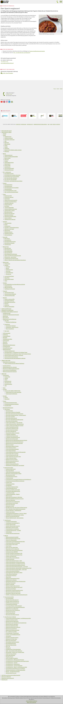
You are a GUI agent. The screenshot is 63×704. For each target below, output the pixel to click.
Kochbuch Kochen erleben (12, 452)
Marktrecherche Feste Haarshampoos (14, 464)
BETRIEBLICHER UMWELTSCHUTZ (9, 334)
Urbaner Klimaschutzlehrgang (13, 556)
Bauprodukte (7, 180)
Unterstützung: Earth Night (12, 526)
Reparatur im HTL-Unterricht (12, 571)
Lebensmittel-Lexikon (9, 233)
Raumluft (5, 364)
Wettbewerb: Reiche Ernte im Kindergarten (15, 604)
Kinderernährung (8, 227)
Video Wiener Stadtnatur (11, 596)
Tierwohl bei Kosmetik (9, 318)
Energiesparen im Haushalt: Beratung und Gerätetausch (18, 502)
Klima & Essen (7, 271)
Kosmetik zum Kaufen (9, 265)
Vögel (5, 303)
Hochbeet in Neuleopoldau (12, 509)
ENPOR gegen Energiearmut (12, 625)
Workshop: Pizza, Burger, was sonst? (14, 610)
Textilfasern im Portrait (9, 311)
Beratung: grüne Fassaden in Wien (13, 496)
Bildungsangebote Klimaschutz (13, 561)
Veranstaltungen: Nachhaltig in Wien (14, 595)
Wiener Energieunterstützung (12, 539)
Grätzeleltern (9, 554)
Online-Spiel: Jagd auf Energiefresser (14, 573)
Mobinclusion (9, 518)
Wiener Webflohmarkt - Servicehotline (14, 540)
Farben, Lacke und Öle (9, 322)
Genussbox (8, 658)
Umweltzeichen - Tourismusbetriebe (14, 688)
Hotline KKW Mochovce (11, 511)
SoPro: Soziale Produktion (12, 681)
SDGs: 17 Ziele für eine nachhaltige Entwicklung (15, 282)
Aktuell (4, 156)
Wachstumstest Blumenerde (12, 637)
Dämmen (6, 182)
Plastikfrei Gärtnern (8, 256)
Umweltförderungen (7, 370)
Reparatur (6, 174)
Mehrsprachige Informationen (10, 394)
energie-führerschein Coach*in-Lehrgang (13, 378)
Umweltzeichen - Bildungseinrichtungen (15, 682)
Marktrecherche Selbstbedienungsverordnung (16, 463)
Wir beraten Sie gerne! (6, 153)
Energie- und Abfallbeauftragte (13, 657)
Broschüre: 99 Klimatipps (12, 444)
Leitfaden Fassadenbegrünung (13, 460)
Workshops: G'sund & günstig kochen (14, 613)
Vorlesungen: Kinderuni (11, 598)
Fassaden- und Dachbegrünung (11, 250)
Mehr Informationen (31, 702)
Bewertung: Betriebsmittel (12, 648)
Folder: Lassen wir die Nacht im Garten (14, 448)
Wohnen (5, 320)
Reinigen (6, 326)
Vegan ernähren (8, 240)
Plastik (6, 169)
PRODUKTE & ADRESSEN (7, 333)
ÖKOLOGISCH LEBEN (6, 155)
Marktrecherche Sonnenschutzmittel (14, 466)
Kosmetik (5, 260)
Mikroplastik (7, 166)
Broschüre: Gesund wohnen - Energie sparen (16, 438)
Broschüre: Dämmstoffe (11, 441)
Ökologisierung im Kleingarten (13, 524)
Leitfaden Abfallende (11, 457)
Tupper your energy (10, 534)
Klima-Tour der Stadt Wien (12, 570)
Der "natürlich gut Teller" (11, 654)
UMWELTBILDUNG (5, 383)
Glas (5, 164)
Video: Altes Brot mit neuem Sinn (13, 479)
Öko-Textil (6, 353)
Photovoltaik (7, 188)
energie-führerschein (10, 547)
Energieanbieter (8, 212)
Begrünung (5, 339)
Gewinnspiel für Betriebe (11, 416)
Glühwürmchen (9, 292)
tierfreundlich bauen (9, 302)
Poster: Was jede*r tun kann (12, 476)
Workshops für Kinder (11, 611)
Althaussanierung (8, 178)
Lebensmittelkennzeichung (10, 231)
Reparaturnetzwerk (10, 527)
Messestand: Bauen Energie (12, 469)
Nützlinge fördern (8, 254)
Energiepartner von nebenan (12, 551)
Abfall (4, 158)
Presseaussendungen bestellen (11, 427)
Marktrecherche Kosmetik (12, 461)
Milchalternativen (8, 234)
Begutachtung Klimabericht (12, 622)
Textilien (5, 305)
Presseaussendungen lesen (10, 425)
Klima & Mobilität (8, 274)
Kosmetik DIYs (7, 262)
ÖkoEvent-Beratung (10, 523)
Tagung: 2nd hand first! (11, 579)
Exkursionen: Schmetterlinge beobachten (15, 564)
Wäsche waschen (8, 310)
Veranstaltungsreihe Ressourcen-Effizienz (15, 691)
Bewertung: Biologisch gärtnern (13, 650)
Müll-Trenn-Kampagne (11, 663)
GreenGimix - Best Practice (12, 350)
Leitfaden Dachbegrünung (12, 458)
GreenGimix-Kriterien (11, 348)
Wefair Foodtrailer (10, 607)
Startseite (18, 147)
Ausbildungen (7, 542)
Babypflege (7, 261)
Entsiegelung (7, 248)
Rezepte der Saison (8, 237)
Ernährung (5, 357)
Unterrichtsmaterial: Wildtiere (12, 593)
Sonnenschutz (7, 267)
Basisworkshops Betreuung (12, 644)
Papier (5, 168)
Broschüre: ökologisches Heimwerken (14, 436)
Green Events (6, 363)
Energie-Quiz (9, 505)
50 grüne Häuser (9, 621)
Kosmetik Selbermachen (10, 264)
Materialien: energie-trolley (12, 550)
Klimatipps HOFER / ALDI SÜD (13, 512)
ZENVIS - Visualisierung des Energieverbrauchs (16, 617)
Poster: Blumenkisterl (11, 473)
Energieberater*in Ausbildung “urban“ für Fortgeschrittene (17, 376)
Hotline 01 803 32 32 (11, 492)
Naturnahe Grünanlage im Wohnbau (14, 520)
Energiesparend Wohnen (11, 627)
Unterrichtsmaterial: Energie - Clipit (14, 583)
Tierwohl (5, 313)
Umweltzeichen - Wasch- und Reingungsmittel (16, 690)
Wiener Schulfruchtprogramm (13, 608)
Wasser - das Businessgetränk (13, 694)
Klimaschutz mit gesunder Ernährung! (9, 94)
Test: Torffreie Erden (10, 636)
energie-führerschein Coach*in (13, 548)
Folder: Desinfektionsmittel (12, 449)
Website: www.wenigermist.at (12, 601)
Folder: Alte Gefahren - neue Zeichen (14, 445)
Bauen (4, 176)
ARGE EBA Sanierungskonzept (13, 494)
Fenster (6, 183)
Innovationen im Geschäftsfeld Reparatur (15, 630)
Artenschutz (7, 286)
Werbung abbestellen (9, 329)
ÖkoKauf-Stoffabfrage (11, 345)
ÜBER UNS (3, 396)
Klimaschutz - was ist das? (10, 279)
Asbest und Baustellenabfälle (11, 179)
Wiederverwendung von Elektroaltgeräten (15, 692)
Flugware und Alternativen (10, 224)
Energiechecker (9, 500)
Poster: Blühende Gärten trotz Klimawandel (15, 475)
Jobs (51, 147)
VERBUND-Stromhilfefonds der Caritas (15, 537)
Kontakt (58, 147)
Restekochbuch (9, 679)
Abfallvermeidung (8, 161)
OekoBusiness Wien (7, 361)
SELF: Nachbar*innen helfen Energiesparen (15, 531)
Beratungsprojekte (8, 490)
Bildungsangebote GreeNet (12, 559)
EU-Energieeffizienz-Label (10, 213)
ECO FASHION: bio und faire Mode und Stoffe (14, 307)
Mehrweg (6, 165)
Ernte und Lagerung (8, 220)
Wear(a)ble (8, 599)
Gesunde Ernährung (8, 226)
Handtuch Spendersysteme (12, 660)
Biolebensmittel (8, 218)
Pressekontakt (7, 428)
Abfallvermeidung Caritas (12, 642)
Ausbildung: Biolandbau (11, 544)
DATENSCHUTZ (30, 147)
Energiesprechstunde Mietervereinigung (15, 503)
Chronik (5, 412)
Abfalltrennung (7, 159)
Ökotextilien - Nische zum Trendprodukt (15, 675)
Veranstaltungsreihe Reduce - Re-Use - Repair (16, 536)
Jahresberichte (7, 405)
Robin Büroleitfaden (10, 678)
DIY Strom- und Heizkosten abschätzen (13, 203)
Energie (4, 206)
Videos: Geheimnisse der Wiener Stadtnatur (14, 386)
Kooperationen (7, 404)
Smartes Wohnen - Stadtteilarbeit (13, 533)
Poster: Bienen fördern (11, 470)
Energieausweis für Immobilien (11, 210)
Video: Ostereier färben (11, 480)
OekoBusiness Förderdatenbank (13, 672)
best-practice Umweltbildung (9, 393)
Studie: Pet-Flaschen (10, 634)
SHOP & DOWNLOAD (6, 331)
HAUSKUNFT (9, 508)
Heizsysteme (7, 186)
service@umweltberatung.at (7, 63)
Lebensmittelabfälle (9, 230)
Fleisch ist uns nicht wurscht (10, 223)
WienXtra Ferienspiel (10, 605)
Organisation (6, 398)
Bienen (7, 291)
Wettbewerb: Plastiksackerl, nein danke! (15, 488)
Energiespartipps (8, 207)
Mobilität (5, 360)
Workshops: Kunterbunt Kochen (13, 614)
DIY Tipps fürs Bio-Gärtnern (10, 200)
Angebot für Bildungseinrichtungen (11, 337)
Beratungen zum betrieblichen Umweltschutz (16, 645)
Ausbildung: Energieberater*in (13, 545)
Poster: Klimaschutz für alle (12, 477)
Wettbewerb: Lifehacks (11, 602)
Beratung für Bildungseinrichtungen (11, 391)
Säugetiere (6, 300)
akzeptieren (31, 699)
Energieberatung (8, 209)
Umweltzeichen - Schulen (11, 685)
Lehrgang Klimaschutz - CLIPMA (13, 553)
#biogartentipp (7, 246)
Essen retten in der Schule (12, 567)
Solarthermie (7, 189)
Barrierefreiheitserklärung (40, 147)
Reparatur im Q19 (10, 528)
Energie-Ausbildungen (9, 373)
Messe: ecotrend (9, 467)
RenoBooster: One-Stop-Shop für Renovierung (16, 530)
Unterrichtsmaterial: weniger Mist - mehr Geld (16, 592)
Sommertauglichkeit (9, 191)
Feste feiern (7, 221)
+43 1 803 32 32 (4, 61)
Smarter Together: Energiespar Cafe (14, 576)
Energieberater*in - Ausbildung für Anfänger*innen (15, 375)
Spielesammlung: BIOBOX (12, 574)
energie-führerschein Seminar (11, 379)
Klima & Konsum (8, 272)
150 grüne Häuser (10, 493)
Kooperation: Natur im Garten (12, 455)
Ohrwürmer (8, 296)
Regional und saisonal (9, 236)
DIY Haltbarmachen (8, 196)
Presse (54, 147)
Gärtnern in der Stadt (9, 251)
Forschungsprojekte (9, 619)
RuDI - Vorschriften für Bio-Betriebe (14, 673)
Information (7, 432)
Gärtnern (5, 244)
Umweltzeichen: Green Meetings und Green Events (17, 684)
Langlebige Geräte (10, 515)
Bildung (6, 558)
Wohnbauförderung (8, 192)
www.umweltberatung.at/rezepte (37, 51)
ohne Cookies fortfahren (31, 701)
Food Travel (8, 568)
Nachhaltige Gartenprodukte (12, 664)
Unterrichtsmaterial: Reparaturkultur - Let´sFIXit (17, 589)
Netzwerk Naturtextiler (11, 667)
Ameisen (8, 289)
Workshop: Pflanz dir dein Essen (13, 616)
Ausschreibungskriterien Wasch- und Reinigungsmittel (18, 641)
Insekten (6, 288)
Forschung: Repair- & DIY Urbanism (14, 628)
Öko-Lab (8, 669)
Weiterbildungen (7, 372)
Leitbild (6, 401)
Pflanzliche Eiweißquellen (10, 239)
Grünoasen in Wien (10, 506)
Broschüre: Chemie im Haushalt (13, 435)
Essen (4, 217)
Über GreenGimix (10, 351)
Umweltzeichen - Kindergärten (13, 687)
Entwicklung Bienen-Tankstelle (13, 565)
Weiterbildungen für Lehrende (10, 390)
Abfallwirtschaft (6, 336)
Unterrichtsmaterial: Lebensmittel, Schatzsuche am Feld (18, 591)
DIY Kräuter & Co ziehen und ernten (12, 197)
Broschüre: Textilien (10, 439)
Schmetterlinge (9, 295)
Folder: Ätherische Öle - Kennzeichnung (15, 446)
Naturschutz (6, 285)
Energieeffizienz (6, 359)
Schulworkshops (7, 388)
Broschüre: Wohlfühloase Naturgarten (14, 442)
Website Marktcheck (10, 485)
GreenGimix (7, 347)
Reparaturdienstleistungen (9, 367)
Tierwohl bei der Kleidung (10, 316)
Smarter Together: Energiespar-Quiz (14, 577)
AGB (48, 147)
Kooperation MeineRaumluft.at (13, 514)
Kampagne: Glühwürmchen (12, 451)
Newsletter (6, 421)
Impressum (23, 147)
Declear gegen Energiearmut (12, 624)
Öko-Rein (6, 343)
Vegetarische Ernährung (8, 5)
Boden (5, 247)
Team (4, 410)
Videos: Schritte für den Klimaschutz (12, 278)
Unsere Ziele (7, 399)
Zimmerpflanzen (8, 257)
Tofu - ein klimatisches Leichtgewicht (21, 52)
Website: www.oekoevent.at (12, 483)
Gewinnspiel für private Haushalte (13, 415)
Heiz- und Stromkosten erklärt (11, 214)
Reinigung (5, 366)
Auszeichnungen (8, 407)
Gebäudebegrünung (9, 185)
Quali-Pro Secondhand (11, 676)
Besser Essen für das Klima (12, 647)
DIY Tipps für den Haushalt (10, 202)
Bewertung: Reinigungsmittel (12, 653)
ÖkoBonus (8, 670)
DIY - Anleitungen (7, 195)
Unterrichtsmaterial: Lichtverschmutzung (15, 585)
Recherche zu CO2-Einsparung (13, 633)
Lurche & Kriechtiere (9, 299)
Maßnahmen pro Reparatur (12, 631)
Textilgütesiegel (8, 308)
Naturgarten (7, 253)
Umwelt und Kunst (10, 582)
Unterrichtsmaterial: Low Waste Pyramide (15, 586)
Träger (5, 402)
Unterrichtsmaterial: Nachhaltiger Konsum (15, 588)
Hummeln (8, 294)
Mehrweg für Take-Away (11, 661)
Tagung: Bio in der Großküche (12, 580)
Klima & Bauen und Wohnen (10, 277)
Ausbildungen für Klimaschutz (11, 281)
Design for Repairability (11, 562)
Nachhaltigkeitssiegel (11, 666)
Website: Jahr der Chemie (11, 482)
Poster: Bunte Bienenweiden (12, 472)
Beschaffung (6, 340)
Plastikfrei (6, 171)
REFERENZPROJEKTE (8, 430)
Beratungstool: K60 (10, 497)
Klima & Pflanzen (8, 275)
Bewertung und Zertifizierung (9, 342)
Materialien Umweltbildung (9, 384)
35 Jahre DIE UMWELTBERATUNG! (12, 413)
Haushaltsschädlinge (9, 323)
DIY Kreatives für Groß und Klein (11, 199)
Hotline (6, 420)
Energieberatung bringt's (11, 499)
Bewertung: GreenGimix (11, 651)
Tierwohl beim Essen (9, 315)
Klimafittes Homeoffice (9, 325)
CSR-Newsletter (6, 356)
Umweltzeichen (6, 369)
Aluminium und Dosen (9, 162)
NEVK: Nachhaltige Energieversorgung (15, 521)
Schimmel (6, 328)
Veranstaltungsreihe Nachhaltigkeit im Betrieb (14, 381)
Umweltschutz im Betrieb (10, 639)
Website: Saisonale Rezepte (12, 486)
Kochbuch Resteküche (11, 454)
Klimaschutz (6, 269)
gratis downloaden (7, 96)
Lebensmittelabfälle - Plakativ (13, 517)
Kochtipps (6, 229)
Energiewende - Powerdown (12, 656)
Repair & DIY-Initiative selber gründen (13, 172)
